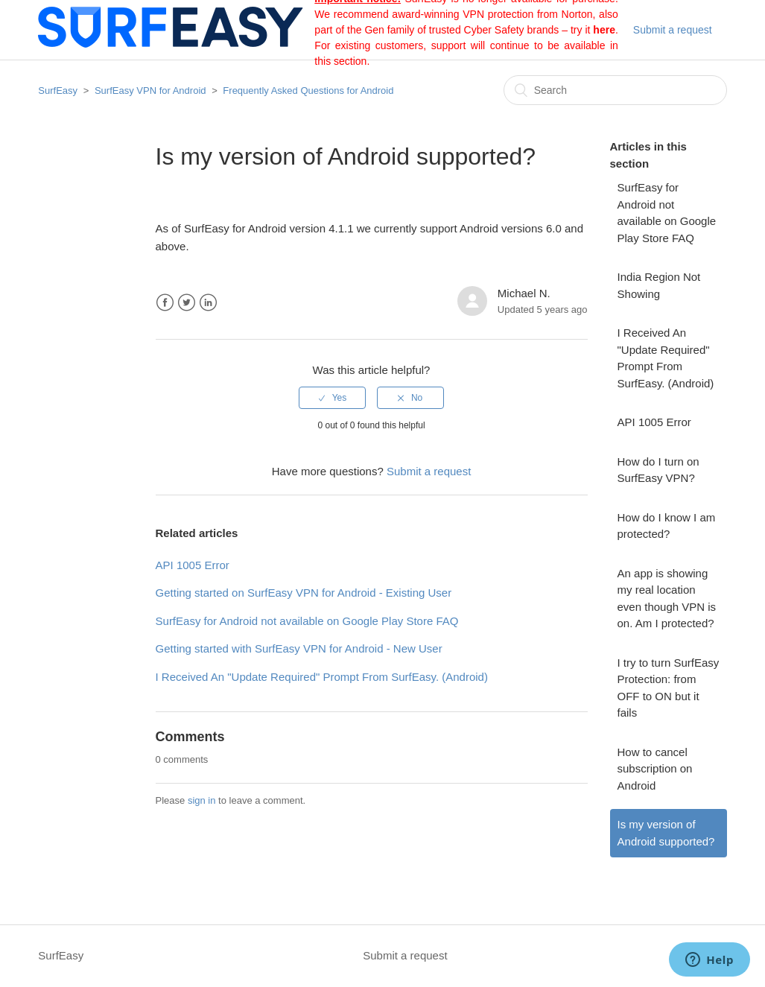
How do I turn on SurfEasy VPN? (658, 470)
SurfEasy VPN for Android (150, 90)
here (604, 30)
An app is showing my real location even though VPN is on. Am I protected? (667, 598)
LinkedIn (208, 302)
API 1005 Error (654, 422)
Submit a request (672, 30)
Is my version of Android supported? (666, 833)
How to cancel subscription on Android (655, 769)
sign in (202, 800)
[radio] (332, 398)
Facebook (165, 302)
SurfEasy (57, 90)
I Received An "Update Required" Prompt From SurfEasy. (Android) (666, 358)
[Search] (615, 90)
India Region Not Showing (659, 285)
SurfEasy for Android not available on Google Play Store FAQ (667, 212)
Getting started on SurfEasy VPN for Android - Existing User (304, 592)
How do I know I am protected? (667, 526)
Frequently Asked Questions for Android (308, 90)
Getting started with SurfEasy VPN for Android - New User (299, 648)
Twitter (186, 302)
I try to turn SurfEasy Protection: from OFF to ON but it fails (669, 688)
